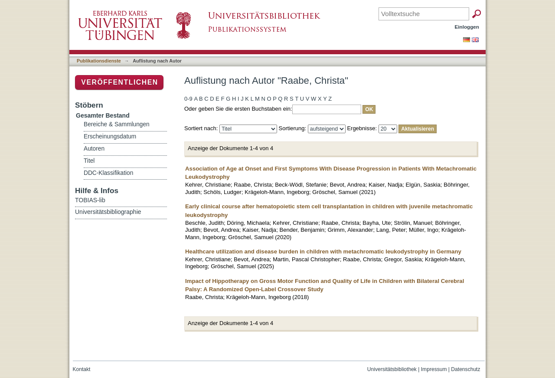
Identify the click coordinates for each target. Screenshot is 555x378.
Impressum (434, 369)
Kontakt (82, 369)
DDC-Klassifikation (108, 173)
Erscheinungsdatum (110, 136)
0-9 (188, 98)
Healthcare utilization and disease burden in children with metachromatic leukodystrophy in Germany (323, 251)
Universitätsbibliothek (392, 369)
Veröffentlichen (119, 82)
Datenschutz (465, 369)
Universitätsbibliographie (108, 211)
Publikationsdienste (99, 60)
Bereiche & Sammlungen (117, 124)
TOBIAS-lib (90, 200)
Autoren (94, 148)
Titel (89, 161)
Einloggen (467, 27)
